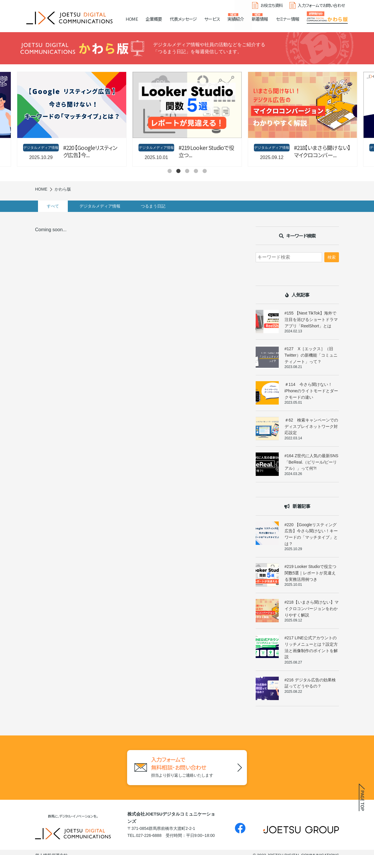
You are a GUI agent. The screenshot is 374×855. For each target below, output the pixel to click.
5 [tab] (204, 171)
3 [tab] (187, 171)
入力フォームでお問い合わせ (321, 5)
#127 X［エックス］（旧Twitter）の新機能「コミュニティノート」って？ (311, 355)
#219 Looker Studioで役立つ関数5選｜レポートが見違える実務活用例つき (310, 572)
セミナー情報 (287, 19)
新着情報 (260, 19)
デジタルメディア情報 (105, 206)
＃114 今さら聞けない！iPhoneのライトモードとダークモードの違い (311, 390)
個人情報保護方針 (51, 849)
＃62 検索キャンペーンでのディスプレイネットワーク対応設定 (311, 426)
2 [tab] (178, 171)
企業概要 (154, 19)
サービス (212, 19)
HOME (132, 19)
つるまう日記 (162, 206)
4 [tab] (196, 171)
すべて (56, 206)
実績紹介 (235, 19)
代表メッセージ (183, 19)
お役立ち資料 (271, 5)
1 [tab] (169, 171)
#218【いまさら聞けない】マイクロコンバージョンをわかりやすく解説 (312, 608)
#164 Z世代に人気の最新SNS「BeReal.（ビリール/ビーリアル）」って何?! (311, 462)
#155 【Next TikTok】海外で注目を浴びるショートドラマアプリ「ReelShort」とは (311, 319)
